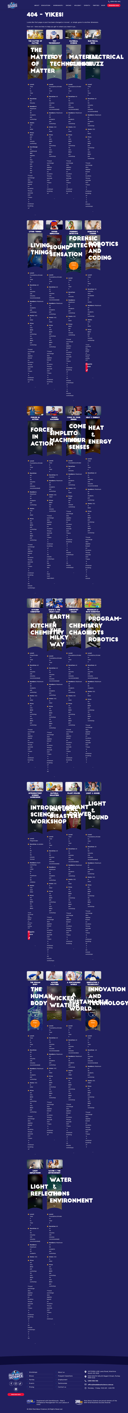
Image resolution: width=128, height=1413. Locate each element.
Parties (96, 5)
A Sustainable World (73, 983)
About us (61, 1372)
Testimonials (62, 1383)
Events (87, 5)
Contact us (62, 1387)
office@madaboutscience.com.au (100, 1384)
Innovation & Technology (93, 983)
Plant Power (73, 793)
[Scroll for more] (35, 76)
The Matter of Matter (35, 42)
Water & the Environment (54, 1172)
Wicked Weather (54, 983)
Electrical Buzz (93, 42)
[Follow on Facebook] (11, 1384)
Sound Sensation (54, 233)
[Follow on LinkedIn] (16, 1389)
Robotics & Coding (93, 233)
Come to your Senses (73, 418)
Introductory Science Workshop (35, 795)
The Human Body (35, 983)
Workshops (58, 5)
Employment (62, 1380)
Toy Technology (54, 42)
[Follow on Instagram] (16, 1384)
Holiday (78, 5)
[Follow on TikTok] (20, 1384)
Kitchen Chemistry (35, 611)
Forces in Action (35, 418)
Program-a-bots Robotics (93, 611)
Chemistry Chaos (73, 611)
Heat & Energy (93, 417)
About (36, 5)
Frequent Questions (65, 1376)
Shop (103, 5)
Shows (69, 5)
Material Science (73, 42)
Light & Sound (93, 793)
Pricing (31, 1387)
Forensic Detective (73, 233)
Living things (35, 232)
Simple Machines (54, 418)
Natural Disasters (54, 794)
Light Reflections (35, 1172)
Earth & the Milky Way (54, 611)
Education (46, 5)
